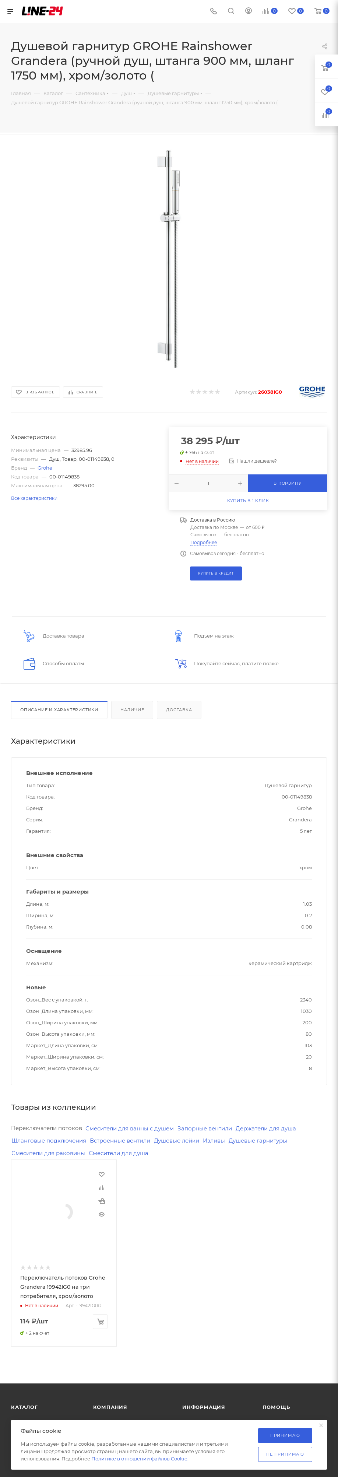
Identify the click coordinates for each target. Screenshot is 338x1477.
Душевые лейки (176, 1140)
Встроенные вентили (120, 1140)
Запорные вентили (204, 1128)
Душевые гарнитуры (258, 1140)
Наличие (132, 709)
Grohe (45, 468)
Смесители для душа (118, 1153)
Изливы (214, 1140)
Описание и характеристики (59, 709)
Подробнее (203, 542)
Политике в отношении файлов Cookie (139, 1459)
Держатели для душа (266, 1128)
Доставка (179, 709)
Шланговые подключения (48, 1140)
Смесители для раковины (48, 1153)
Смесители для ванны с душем (129, 1128)
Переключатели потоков (46, 1128)
